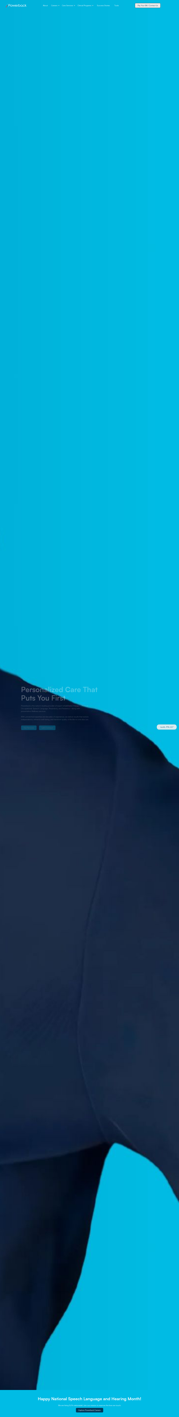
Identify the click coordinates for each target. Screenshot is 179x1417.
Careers (54, 5)
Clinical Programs (84, 5)
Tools (116, 5)
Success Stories (103, 5)
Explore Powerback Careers (89, 1410)
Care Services (67, 5)
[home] (16, 5)
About (45, 5)
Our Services (29, 720)
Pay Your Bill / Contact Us (148, 5)
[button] (55, 5)
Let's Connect (47, 720)
